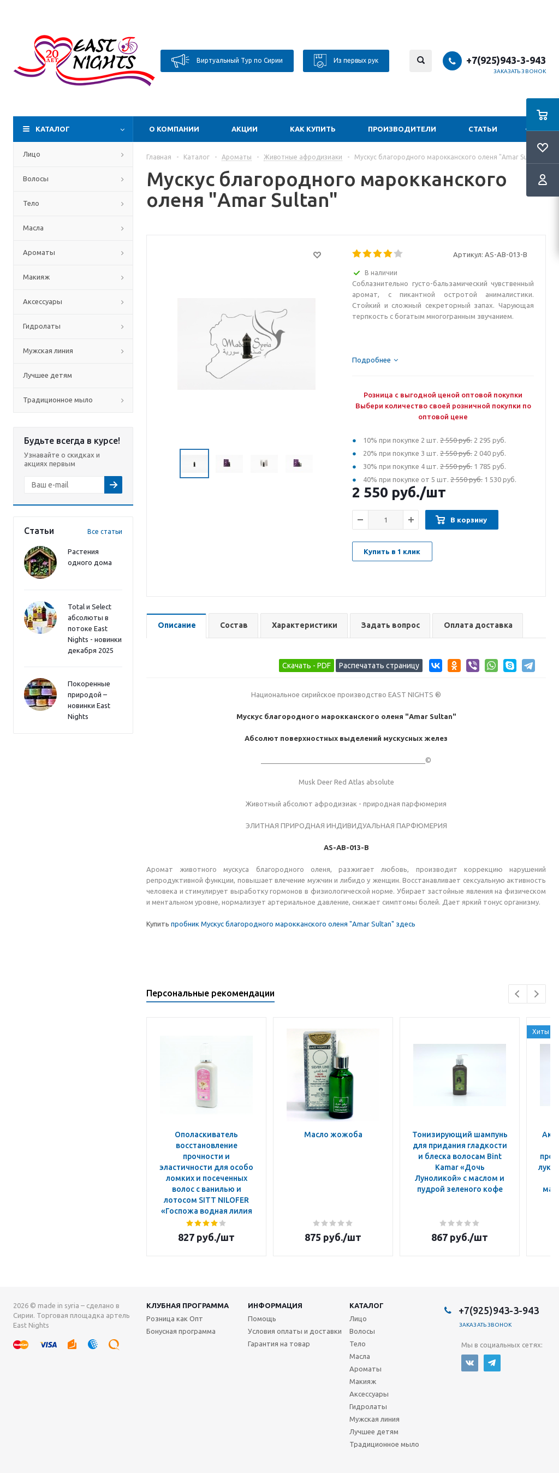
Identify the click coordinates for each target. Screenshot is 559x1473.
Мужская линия (48, 350)
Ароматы (39, 252)
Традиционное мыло (58, 399)
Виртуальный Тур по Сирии (227, 61)
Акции (244, 129)
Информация (275, 1305)
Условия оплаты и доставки (295, 1331)
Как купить (313, 129)
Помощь (262, 1318)
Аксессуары (42, 301)
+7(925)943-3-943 (506, 60)
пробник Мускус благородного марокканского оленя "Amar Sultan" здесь (293, 924)
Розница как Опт (174, 1318)
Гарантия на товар (279, 1343)
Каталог (52, 129)
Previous (518, 994)
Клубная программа (187, 1305)
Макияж (36, 277)
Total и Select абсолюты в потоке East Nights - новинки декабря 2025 (95, 628)
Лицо (31, 154)
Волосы (36, 178)
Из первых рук (346, 61)
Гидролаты (42, 326)
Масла (33, 227)
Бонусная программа (181, 1331)
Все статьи (104, 531)
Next (536, 994)
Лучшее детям (47, 375)
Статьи (482, 129)
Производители (402, 129)
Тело (31, 203)
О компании (174, 129)
